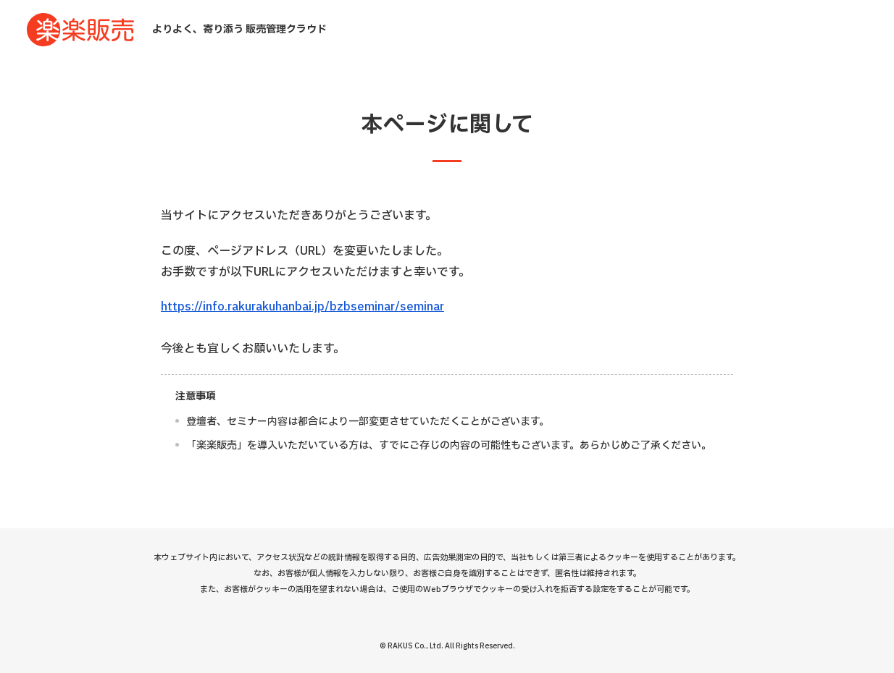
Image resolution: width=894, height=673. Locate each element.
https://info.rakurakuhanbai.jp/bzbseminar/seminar (302, 307)
